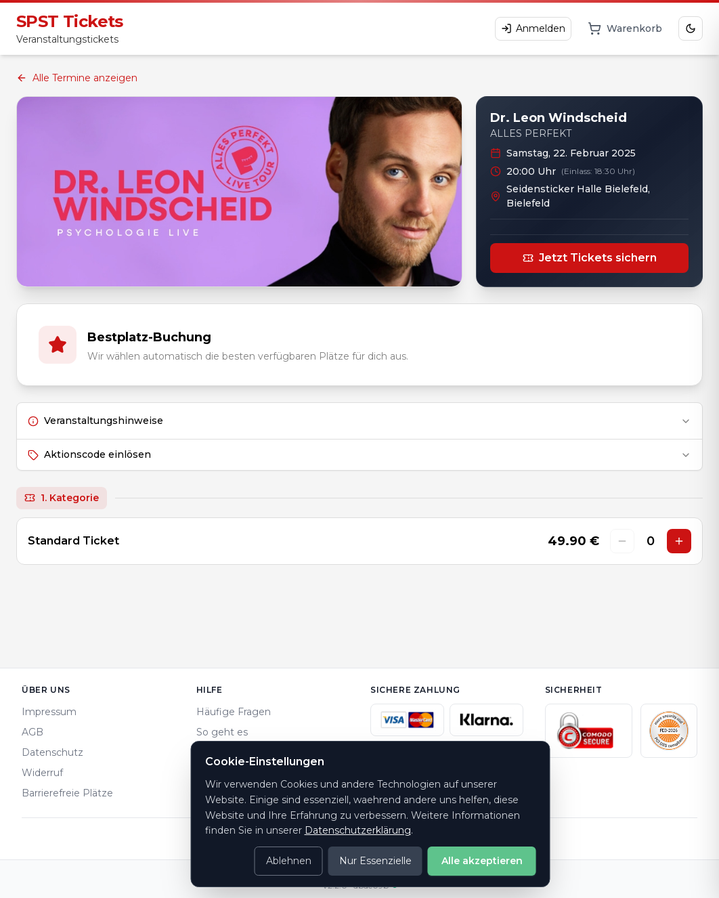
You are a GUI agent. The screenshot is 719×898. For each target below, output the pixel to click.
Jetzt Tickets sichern (590, 257)
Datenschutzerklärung (358, 830)
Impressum (49, 712)
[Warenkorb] (625, 28)
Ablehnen (288, 861)
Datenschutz (52, 752)
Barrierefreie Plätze (67, 793)
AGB (32, 732)
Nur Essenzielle (375, 861)
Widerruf (42, 773)
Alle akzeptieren (482, 861)
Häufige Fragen (233, 712)
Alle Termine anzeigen (76, 78)
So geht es (222, 732)
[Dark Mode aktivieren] (690, 28)
